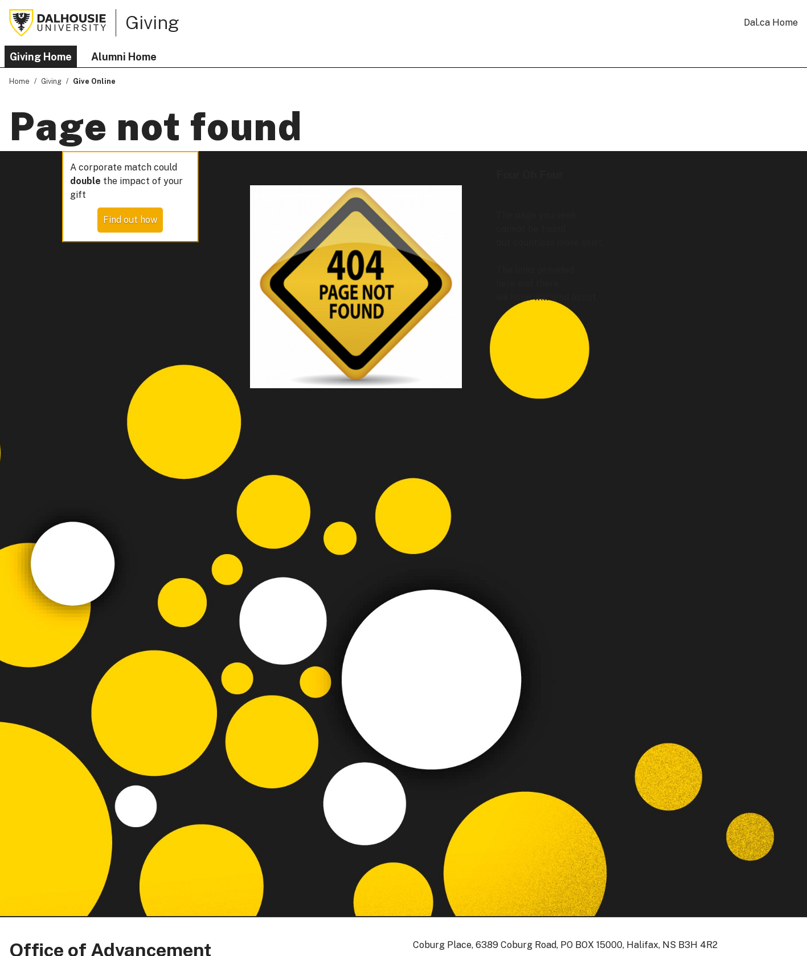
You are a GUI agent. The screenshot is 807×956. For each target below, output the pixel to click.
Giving (152, 22)
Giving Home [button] (41, 57)
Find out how (130, 219)
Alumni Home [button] (124, 57)
